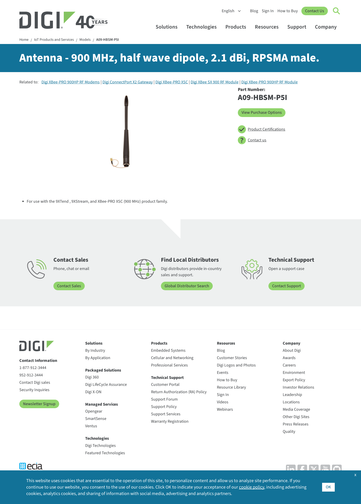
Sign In (268, 11)
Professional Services (169, 365)
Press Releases (296, 424)
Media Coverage (296, 409)
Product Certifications (261, 129)
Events (222, 372)
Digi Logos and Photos (236, 365)
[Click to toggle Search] (337, 11)
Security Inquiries (34, 390)
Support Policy (164, 407)
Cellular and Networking (172, 358)
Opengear (93, 411)
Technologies (203, 27)
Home (24, 39)
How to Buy (287, 11)
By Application (97, 358)
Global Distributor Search (187, 286)
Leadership (292, 395)
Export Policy (294, 380)
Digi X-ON (93, 392)
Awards (289, 358)
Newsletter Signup (39, 404)
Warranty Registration (170, 421)
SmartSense (95, 419)
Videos (222, 402)
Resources (269, 27)
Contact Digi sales (34, 382)
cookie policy (251, 487)
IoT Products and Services (54, 39)
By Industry (95, 350)
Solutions (169, 27)
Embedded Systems (168, 350)
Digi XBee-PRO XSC (171, 82)
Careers (289, 365)
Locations (291, 402)
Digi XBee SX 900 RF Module (215, 82)
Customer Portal (165, 384)
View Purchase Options (262, 112)
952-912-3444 (31, 375)
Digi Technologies (100, 445)
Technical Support (167, 377)
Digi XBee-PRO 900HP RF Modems (70, 82)
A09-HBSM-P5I (107, 39)
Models (85, 39)
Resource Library (231, 387)
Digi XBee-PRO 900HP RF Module (269, 82)
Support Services (165, 414)
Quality (289, 431)
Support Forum (164, 399)
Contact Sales (69, 286)
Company (328, 27)
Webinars (225, 409)
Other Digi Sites (296, 417)
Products (237, 27)
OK (328, 487)
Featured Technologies (105, 453)
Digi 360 (92, 377)
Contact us (252, 140)
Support (299, 27)
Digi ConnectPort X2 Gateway (127, 82)
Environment (294, 372)
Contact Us (314, 11)
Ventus (91, 426)
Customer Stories (232, 358)
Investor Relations (298, 387)
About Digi (292, 350)
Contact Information (38, 360)
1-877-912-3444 (32, 368)
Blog (254, 11)
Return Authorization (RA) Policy (179, 392)
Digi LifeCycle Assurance (106, 384)
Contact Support (286, 286)
